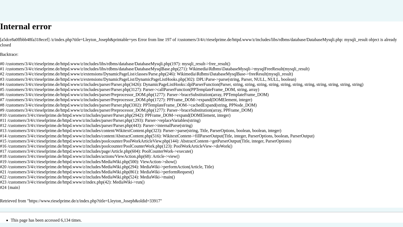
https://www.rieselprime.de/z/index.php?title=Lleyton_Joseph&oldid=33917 (94, 201)
